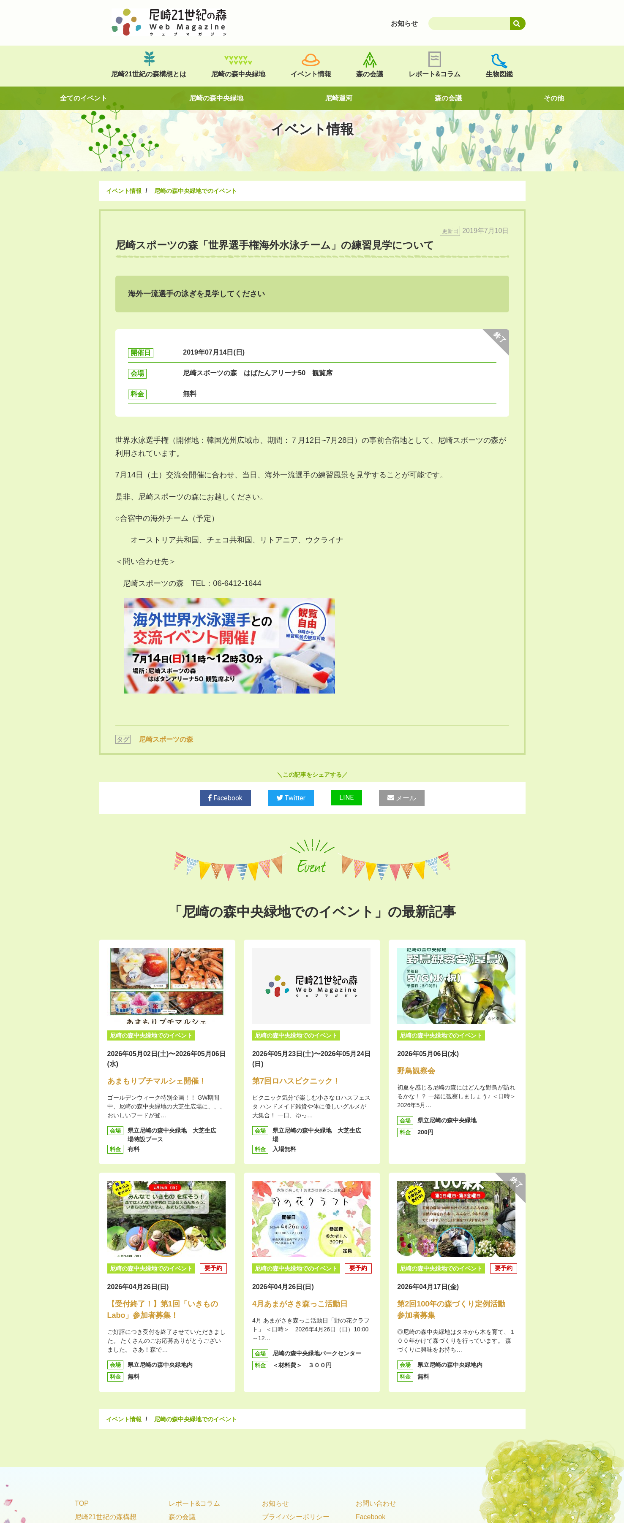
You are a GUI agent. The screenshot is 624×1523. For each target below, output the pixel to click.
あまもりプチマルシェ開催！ (156, 1081)
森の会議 (369, 74)
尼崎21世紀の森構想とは (148, 74)
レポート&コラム (435, 74)
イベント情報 (311, 74)
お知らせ (275, 1503)
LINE (346, 798)
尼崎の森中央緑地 (238, 74)
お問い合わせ (376, 1503)
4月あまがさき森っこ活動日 (300, 1304)
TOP (82, 1503)
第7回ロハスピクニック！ (296, 1081)
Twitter (290, 798)
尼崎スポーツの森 (166, 739)
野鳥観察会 (416, 1071)
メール (401, 798)
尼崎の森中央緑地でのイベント (195, 190)
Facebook (225, 798)
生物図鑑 (499, 74)
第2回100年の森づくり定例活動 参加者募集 (455, 1310)
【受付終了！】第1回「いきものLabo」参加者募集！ (162, 1310)
